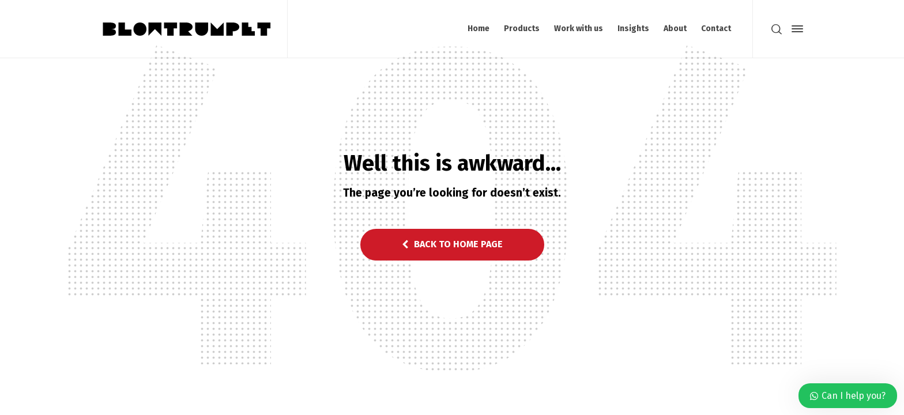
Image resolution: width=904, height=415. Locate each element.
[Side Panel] (795, 28)
